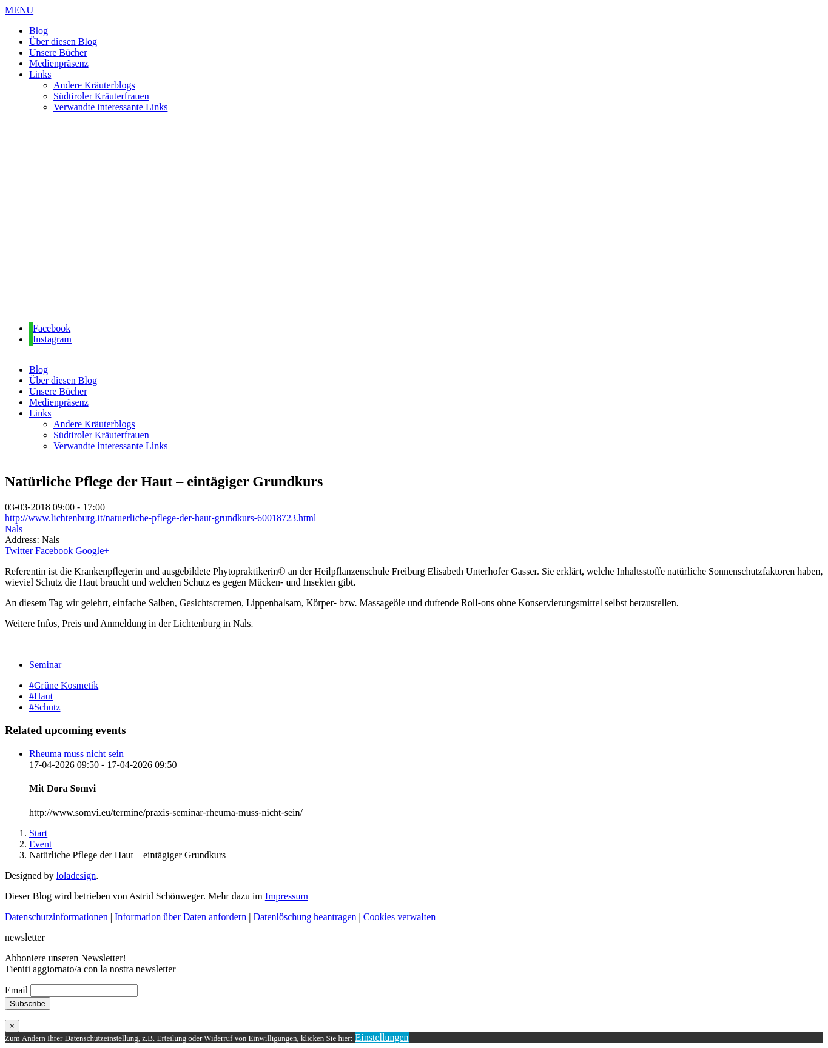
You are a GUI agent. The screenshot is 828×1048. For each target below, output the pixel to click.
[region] (414, 217)
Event (40, 844)
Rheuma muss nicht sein (76, 754)
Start (38, 833)
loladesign (76, 875)
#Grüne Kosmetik (63, 685)
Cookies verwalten (399, 917)
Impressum (286, 896)
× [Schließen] (12, 1025)
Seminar (45, 664)
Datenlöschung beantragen (304, 917)
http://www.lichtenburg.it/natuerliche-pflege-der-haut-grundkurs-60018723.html (160, 518)
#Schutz (45, 707)
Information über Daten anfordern (180, 917)
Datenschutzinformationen (56, 917)
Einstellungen (382, 1037)
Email (16, 990)
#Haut (41, 696)
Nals (13, 529)
